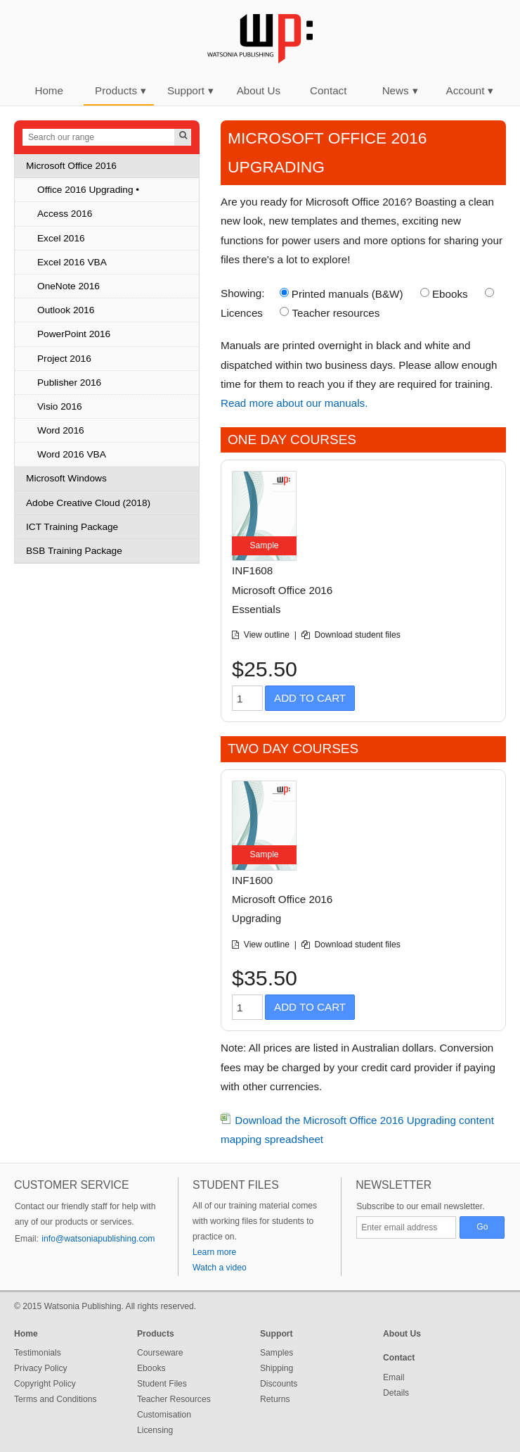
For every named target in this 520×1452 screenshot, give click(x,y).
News (400, 90)
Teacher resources (335, 313)
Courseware (160, 1353)
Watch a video (220, 1268)
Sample (263, 545)
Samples (276, 1353)
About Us (258, 90)
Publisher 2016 (69, 382)
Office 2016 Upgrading (85, 189)
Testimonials (37, 1353)
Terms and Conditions (55, 1399)
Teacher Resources (174, 1399)
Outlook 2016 (65, 310)
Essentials (256, 609)
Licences (242, 313)
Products (120, 90)
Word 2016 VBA (71, 454)
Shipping (276, 1368)
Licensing (155, 1430)
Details (396, 1393)
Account (470, 90)
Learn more (214, 1252)
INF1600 (252, 880)
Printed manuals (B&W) (347, 294)
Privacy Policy (40, 1368)
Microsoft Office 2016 (71, 165)
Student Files (162, 1384)
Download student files (358, 635)
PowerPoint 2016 (73, 334)
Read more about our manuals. (294, 403)
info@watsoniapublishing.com (98, 1239)
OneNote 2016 (68, 286)
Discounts (278, 1384)
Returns (275, 1399)
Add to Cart (310, 698)
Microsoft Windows (66, 478)
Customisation (164, 1415)
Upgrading (256, 918)
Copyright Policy (45, 1384)
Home (48, 90)
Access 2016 (64, 213)
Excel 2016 (61, 238)
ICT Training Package (72, 527)
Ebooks (450, 294)
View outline (268, 635)
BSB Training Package (74, 550)
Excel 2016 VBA (72, 262)
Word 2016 (60, 430)
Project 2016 (64, 358)
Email (393, 1377)
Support (190, 90)
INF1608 (252, 570)
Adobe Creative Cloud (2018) (88, 503)
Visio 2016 (59, 406)
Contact (328, 90)
